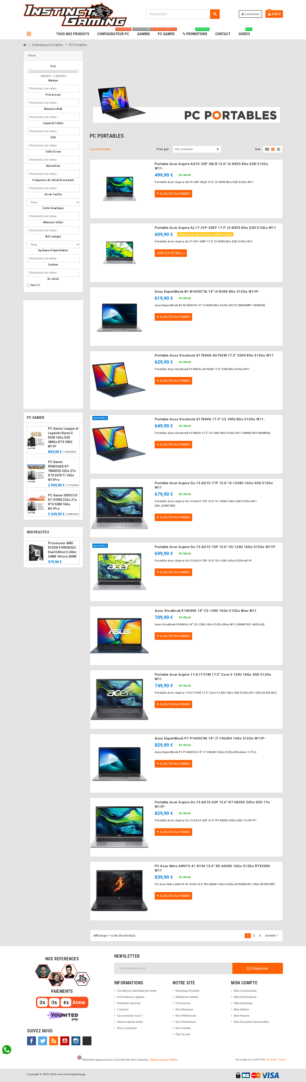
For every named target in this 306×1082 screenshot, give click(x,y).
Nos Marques (184, 1009)
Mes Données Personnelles (251, 1022)
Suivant (272, 935)
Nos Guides (183, 1028)
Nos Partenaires (186, 1022)
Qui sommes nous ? (130, 1015)
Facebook (31, 1040)
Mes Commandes (245, 990)
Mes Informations (245, 997)
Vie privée (271, 1059)
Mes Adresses (243, 1003)
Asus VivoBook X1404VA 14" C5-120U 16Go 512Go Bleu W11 (206, 611)
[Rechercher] (183, 14)
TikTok (87, 1040)
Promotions (183, 1003)
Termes (282, 1059)
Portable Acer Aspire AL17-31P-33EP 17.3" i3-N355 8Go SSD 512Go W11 (215, 228)
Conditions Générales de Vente (137, 990)
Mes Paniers (241, 1015)
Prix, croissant (184, 149)
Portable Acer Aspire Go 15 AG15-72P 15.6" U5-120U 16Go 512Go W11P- (215, 547)
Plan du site (183, 1034)
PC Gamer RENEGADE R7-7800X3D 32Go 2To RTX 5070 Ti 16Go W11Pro (62, 471)
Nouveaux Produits (187, 990)
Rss (53, 1040)
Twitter (42, 1040)
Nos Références (186, 1015)
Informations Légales (130, 997)
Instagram (75, 1040)
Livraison (123, 1009)
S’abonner (257, 968)
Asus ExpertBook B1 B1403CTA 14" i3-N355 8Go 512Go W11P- (207, 292)
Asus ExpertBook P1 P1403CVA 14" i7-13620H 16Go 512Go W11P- (210, 738)
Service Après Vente (130, 1022)
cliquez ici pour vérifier (163, 1059)
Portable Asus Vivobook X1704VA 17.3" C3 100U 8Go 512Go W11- (210, 419)
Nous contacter (127, 1028)
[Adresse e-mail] (173, 968)
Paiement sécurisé (128, 1003)
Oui (35, 285)
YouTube (64, 1040)
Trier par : (163, 149)
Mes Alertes (241, 1009)
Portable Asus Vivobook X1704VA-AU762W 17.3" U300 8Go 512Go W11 (214, 355)
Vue (258, 149)
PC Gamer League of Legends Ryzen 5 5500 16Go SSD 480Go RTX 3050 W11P (63, 437)
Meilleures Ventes (187, 997)
